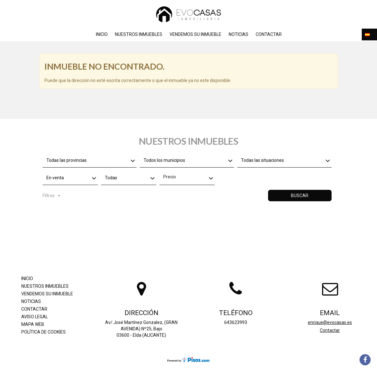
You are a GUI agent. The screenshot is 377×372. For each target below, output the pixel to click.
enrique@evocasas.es (330, 322)
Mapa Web (32, 324)
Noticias (238, 34)
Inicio (102, 34)
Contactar (269, 34)
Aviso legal (34, 316)
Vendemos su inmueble (195, 34)
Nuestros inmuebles (138, 34)
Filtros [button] (51, 195)
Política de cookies (43, 331)
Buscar (299, 195)
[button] (369, 34)
